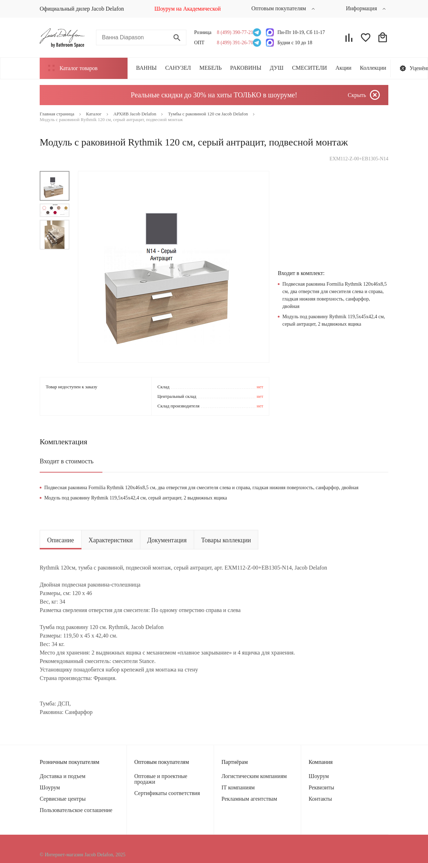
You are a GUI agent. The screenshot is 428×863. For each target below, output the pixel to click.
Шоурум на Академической (187, 9)
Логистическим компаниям (254, 776)
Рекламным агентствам (249, 799)
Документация (167, 540)
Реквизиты (321, 787)
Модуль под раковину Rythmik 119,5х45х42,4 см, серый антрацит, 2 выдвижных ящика (135, 498)
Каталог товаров (72, 68)
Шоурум (50, 787)
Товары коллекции (226, 540)
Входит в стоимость (67, 461)
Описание (60, 540)
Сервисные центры (63, 799)
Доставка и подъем (62, 776)
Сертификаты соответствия (167, 793)
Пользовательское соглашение (76, 810)
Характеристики (111, 540)
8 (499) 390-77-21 (233, 32)
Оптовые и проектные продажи (160, 779)
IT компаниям (238, 787)
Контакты (320, 799)
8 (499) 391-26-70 (233, 42)
